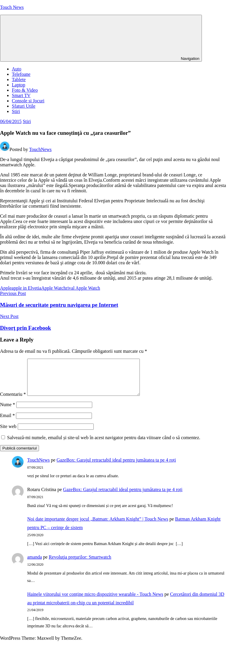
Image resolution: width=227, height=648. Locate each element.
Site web (8, 433)
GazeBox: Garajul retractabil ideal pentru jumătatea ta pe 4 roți (116, 467)
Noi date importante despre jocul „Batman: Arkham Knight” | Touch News (97, 526)
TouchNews (40, 149)
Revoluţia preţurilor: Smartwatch (80, 564)
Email (7, 422)
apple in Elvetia (26, 288)
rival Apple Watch (83, 288)
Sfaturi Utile (23, 106)
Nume (7, 411)
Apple (6, 288)
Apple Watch (53, 288)
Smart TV (21, 95)
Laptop (18, 84)
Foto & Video (25, 90)
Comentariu (13, 401)
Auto (16, 68)
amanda (34, 564)
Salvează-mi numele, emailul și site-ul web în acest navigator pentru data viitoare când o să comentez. (103, 444)
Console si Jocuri (28, 100)
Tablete (19, 79)
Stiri (16, 111)
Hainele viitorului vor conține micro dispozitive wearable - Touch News (95, 601)
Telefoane (21, 74)
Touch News (12, 7)
